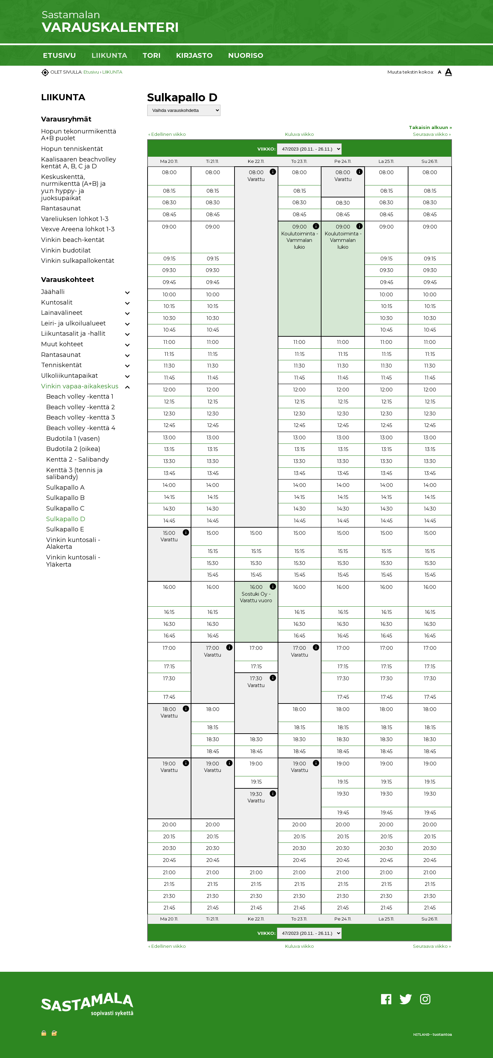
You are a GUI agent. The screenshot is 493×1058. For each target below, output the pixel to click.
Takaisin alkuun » (430, 127)
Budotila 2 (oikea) (73, 449)
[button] (127, 293)
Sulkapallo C (65, 508)
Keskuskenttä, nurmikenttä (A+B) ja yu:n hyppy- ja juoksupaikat (73, 187)
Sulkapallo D (65, 519)
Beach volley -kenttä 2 (80, 407)
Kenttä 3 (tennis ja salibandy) (74, 473)
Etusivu (91, 72)
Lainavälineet (62, 313)
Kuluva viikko (299, 134)
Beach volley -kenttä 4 (80, 428)
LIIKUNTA (109, 55)
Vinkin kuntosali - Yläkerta (73, 561)
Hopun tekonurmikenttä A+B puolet (78, 135)
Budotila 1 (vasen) (73, 438)
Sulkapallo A (65, 487)
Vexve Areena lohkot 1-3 (78, 229)
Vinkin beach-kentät (72, 240)
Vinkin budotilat (66, 250)
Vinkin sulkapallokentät (77, 260)
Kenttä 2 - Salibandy (77, 459)
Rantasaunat (61, 208)
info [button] (273, 172)
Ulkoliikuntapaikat (69, 375)
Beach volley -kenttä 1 (79, 396)
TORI (151, 55)
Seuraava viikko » (432, 134)
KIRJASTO (194, 55)
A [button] (439, 72)
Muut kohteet (62, 344)
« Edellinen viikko (167, 134)
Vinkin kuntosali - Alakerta (73, 543)
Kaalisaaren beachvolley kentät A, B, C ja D (78, 163)
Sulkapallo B (65, 498)
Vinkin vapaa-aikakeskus (79, 386)
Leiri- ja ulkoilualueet (73, 323)
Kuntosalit (57, 302)
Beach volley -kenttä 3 (80, 417)
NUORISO (245, 55)
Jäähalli (53, 292)
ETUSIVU (59, 55)
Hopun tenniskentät (72, 149)
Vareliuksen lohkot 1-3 (75, 219)
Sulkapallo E (65, 529)
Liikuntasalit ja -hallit (73, 333)
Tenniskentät (61, 365)
